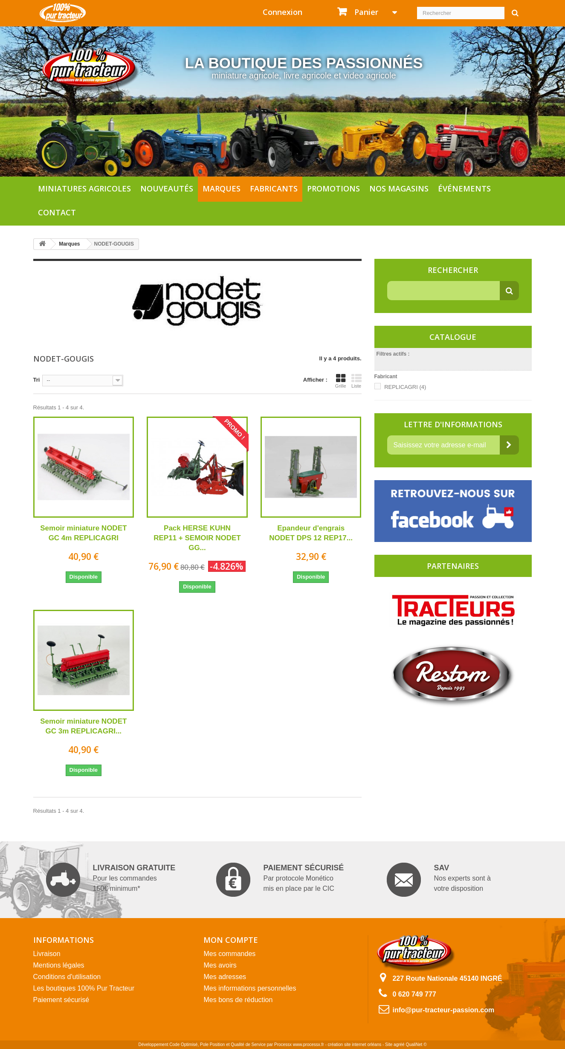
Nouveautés (166, 188)
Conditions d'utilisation (67, 976)
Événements (464, 188)
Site (388, 1044)
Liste (356, 380)
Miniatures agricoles (84, 188)
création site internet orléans (355, 1044)
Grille (340, 380)
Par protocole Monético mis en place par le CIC (280, 880)
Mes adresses (224, 976)
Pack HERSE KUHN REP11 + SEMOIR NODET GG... (197, 538)
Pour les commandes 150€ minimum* (111, 880)
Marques (221, 188)
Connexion (282, 12)
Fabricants (274, 188)
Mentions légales (58, 965)
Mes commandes (229, 953)
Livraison (47, 953)
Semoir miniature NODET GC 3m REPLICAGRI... (83, 726)
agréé (399, 1044)
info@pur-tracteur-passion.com (443, 1010)
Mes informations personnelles (249, 988)
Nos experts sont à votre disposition (438, 880)
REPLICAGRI (405, 387)
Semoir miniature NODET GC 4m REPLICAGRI (83, 533)
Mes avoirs (219, 965)
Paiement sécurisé (61, 999)
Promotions (333, 188)
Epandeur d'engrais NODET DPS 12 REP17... (311, 533)
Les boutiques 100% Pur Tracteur (83, 988)
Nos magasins (399, 188)
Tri (36, 380)
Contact (57, 212)
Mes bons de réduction (237, 999)
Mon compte (230, 940)
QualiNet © (416, 1044)
